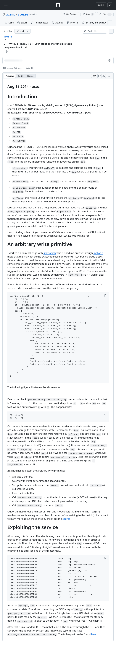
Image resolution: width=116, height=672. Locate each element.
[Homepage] (58, 4)
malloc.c (98, 253)
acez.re (23, 14)
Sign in (101, 4)
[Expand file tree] (7, 31)
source (66, 518)
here (93, 634)
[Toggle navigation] (6, 5)
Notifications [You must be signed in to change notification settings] (70, 14)
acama (10, 14)
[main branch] (22, 31)
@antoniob (50, 253)
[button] (105, 295)
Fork (88, 14)
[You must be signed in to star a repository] (105, 14)
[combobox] (96, 31)
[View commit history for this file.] (109, 60)
